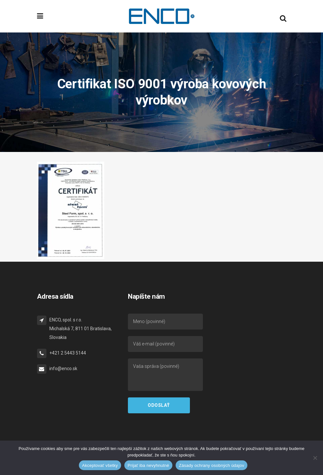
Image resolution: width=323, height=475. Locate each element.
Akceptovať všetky (100, 465)
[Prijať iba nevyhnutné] (315, 458)
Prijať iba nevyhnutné (148, 465)
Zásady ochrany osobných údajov (211, 465)
